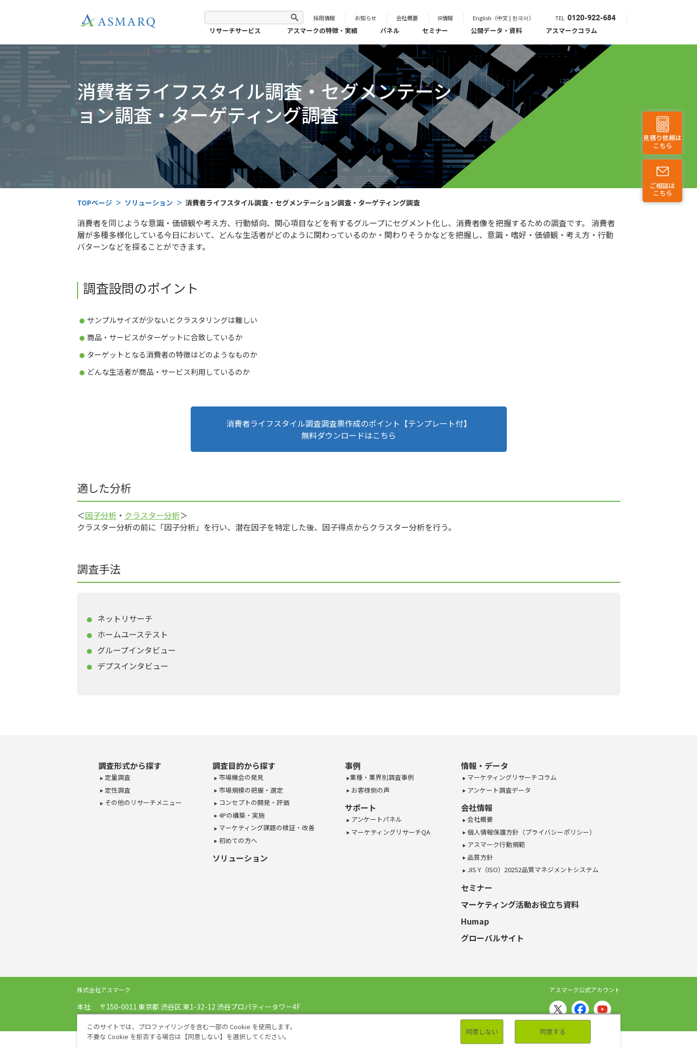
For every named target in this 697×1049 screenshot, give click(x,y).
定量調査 (116, 777)
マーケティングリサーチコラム (511, 777)
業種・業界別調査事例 (382, 777)
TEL (585, 18)
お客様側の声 (370, 790)
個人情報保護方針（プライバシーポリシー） (531, 832)
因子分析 (101, 515)
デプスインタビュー (132, 666)
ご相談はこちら (662, 189)
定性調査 (116, 790)
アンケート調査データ (498, 790)
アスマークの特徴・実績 (322, 30)
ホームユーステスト (132, 634)
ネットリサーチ (125, 618)
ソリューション (240, 858)
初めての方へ (237, 840)
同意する (553, 1031)
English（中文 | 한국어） (503, 18)
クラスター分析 (152, 515)
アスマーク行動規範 (495, 844)
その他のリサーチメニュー (142, 802)
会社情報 (476, 807)
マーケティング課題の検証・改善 (266, 827)
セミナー (435, 30)
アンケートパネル (376, 819)
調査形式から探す (130, 765)
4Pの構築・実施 (241, 815)
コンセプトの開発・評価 (253, 802)
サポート (360, 807)
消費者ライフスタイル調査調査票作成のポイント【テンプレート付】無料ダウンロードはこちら (348, 429)
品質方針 (479, 857)
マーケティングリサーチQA (390, 832)
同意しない (482, 1031)
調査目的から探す (244, 765)
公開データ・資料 (496, 30)
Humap (475, 921)
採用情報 (324, 18)
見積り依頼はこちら (662, 141)
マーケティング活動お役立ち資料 (520, 904)
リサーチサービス (235, 30)
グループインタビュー (136, 650)
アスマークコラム (571, 30)
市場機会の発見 (240, 777)
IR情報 (445, 18)
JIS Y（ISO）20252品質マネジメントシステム (532, 869)
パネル (390, 30)
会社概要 (407, 18)
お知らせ (365, 18)
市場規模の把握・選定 (250, 790)
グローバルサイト (492, 938)
